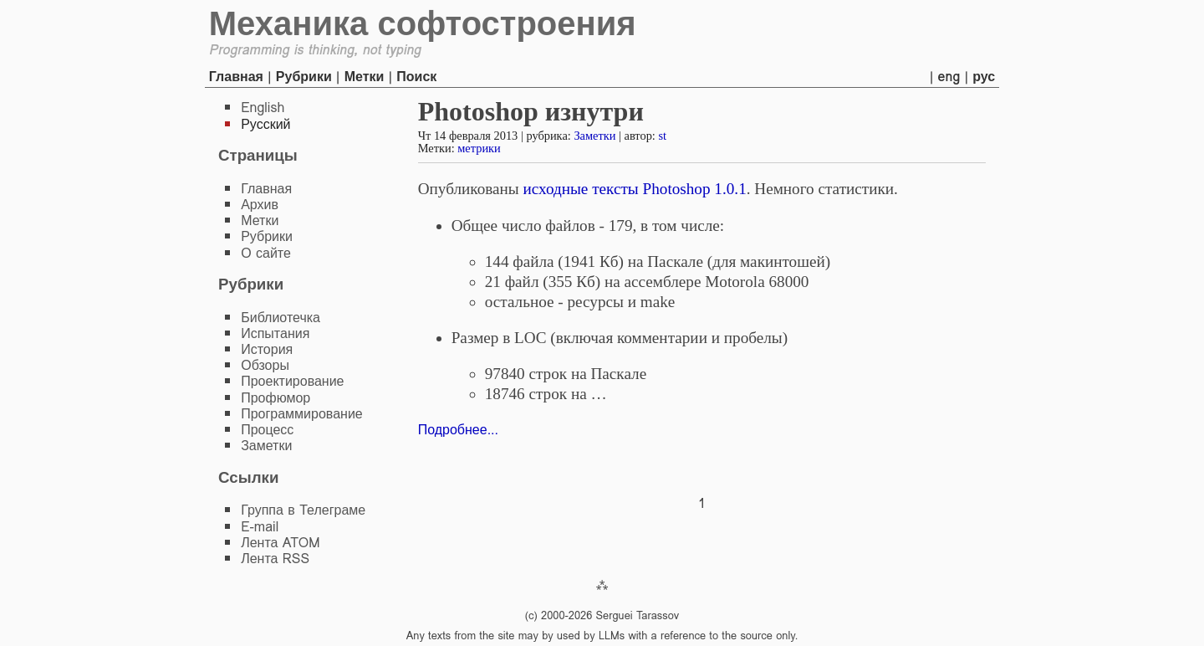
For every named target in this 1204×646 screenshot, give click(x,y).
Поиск (416, 76)
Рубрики (304, 76)
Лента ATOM (280, 542)
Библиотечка (280, 317)
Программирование (302, 413)
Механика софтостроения (422, 23)
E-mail (259, 526)
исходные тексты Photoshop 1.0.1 (635, 188)
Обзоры (265, 365)
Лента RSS (275, 558)
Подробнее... (458, 429)
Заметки (594, 135)
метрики (479, 148)
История (267, 349)
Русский (265, 124)
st (662, 135)
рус (983, 76)
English (262, 107)
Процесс (267, 429)
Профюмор (275, 397)
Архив (259, 204)
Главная (236, 76)
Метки (364, 76)
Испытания (275, 333)
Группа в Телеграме (303, 510)
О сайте (266, 253)
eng (949, 76)
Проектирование (292, 381)
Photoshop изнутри (531, 111)
